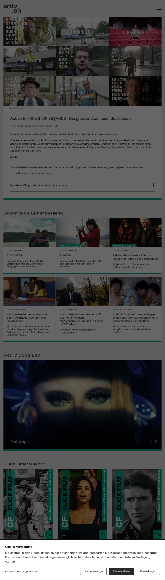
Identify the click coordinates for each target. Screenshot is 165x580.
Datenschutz (13, 571)
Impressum (30, 571)
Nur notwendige (93, 571)
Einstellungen (148, 571)
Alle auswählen (121, 571)
